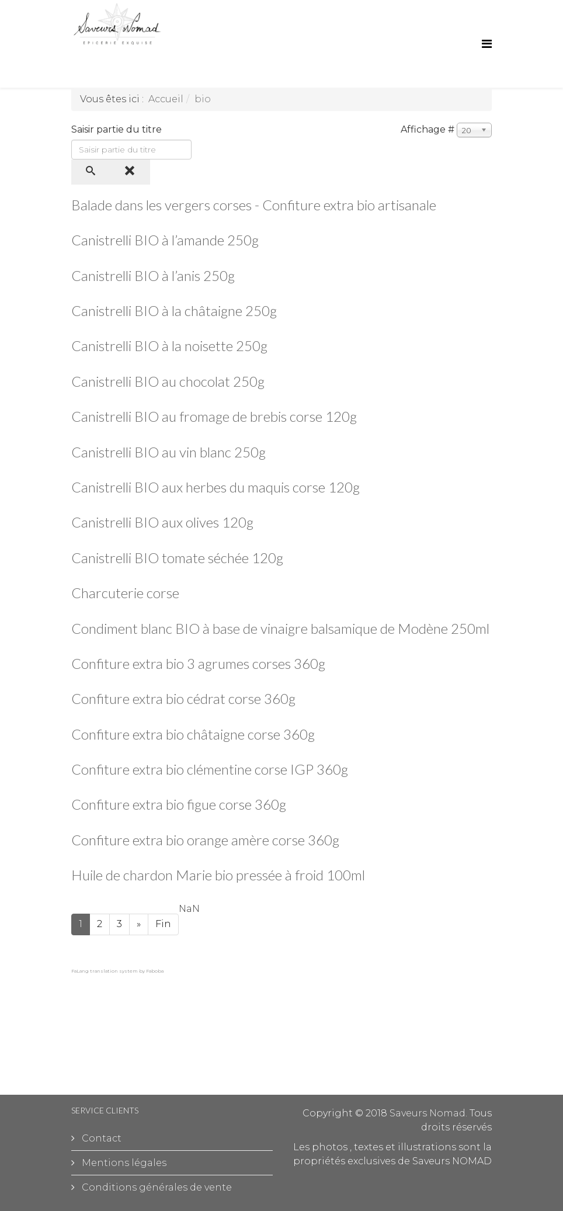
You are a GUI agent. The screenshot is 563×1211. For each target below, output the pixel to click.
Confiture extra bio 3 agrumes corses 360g (198, 663)
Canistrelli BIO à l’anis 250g (153, 275)
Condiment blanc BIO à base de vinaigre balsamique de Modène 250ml (280, 628)
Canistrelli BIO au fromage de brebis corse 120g (214, 416)
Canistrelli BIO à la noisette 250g (169, 345)
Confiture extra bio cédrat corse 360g (183, 698)
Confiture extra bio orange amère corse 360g (205, 839)
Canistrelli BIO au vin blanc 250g (168, 451)
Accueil (165, 99)
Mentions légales (122, 1162)
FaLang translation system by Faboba (117, 971)
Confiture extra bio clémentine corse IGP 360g (209, 769)
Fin (163, 923)
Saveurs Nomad (427, 1113)
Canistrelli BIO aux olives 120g (162, 521)
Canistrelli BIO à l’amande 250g (165, 239)
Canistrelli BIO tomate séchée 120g (177, 557)
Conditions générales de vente (155, 1187)
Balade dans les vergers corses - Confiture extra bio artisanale (253, 204)
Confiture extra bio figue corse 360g (178, 804)
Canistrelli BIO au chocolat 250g (168, 381)
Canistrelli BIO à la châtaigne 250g (174, 310)
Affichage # (427, 129)
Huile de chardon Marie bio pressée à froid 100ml (218, 874)
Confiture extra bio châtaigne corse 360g (193, 734)
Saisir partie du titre (117, 129)
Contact (100, 1138)
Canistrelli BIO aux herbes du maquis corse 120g (215, 486)
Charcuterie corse (125, 592)
